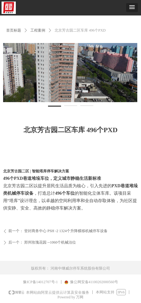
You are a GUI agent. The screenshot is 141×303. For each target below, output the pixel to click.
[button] (132, 7)
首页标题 (13, 30)
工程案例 (37, 30)
